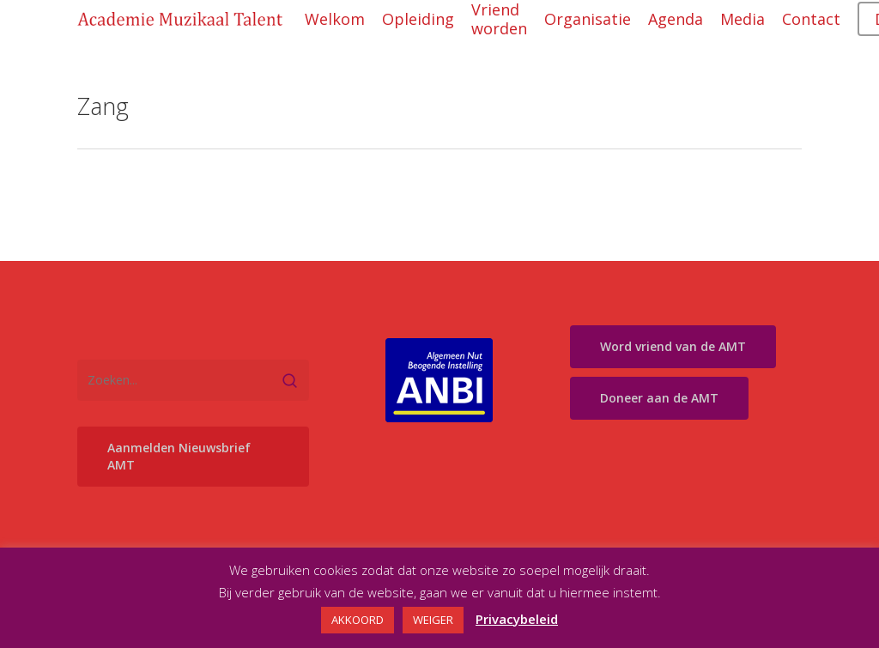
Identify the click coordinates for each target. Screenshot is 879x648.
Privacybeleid (517, 618)
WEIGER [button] (433, 619)
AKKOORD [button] (357, 619)
